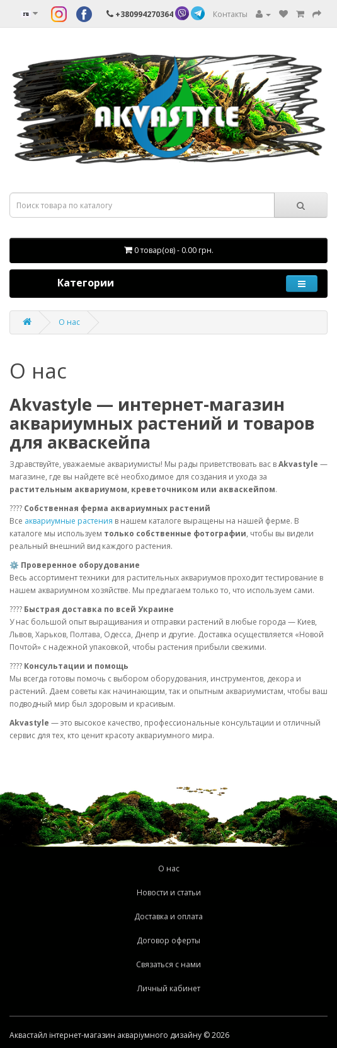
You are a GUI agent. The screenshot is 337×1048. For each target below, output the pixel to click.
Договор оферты (168, 940)
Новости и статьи (169, 892)
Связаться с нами (168, 964)
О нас (69, 322)
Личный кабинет (168, 988)
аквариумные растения (69, 520)
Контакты (230, 14)
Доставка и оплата (168, 916)
